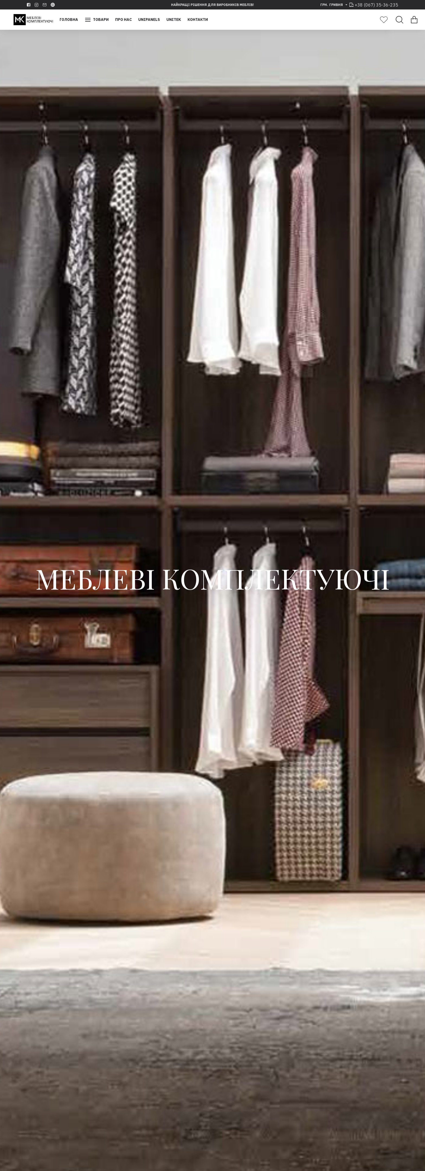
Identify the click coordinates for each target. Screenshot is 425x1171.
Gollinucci (269, 804)
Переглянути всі (342, 966)
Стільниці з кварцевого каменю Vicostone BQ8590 (155, 1027)
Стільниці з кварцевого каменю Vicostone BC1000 (360, 816)
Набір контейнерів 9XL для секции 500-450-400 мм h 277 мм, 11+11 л (269, 819)
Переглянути (115, 1155)
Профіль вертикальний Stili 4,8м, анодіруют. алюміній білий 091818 (179, 816)
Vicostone (359, 804)
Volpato (179, 804)
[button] (10, 640)
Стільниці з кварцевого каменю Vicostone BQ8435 (65, 1027)
